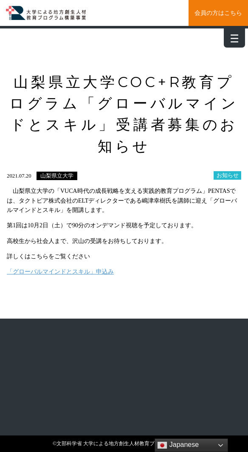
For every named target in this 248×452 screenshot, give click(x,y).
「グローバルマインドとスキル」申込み (60, 271)
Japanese (178, 445)
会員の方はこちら (218, 13)
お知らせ (228, 175)
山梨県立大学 (56, 176)
